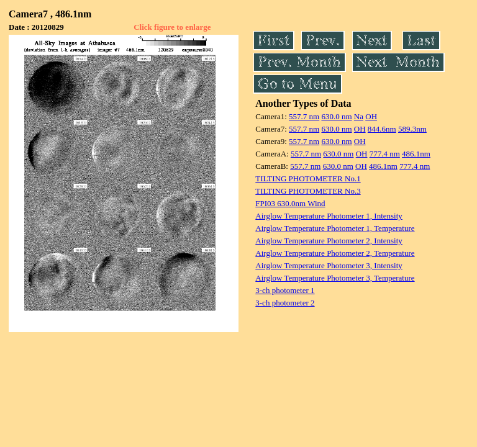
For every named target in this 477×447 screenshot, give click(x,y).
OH (371, 116)
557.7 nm (304, 116)
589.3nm (412, 128)
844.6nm (382, 128)
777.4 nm (385, 153)
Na (358, 116)
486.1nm (416, 153)
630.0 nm (336, 116)
